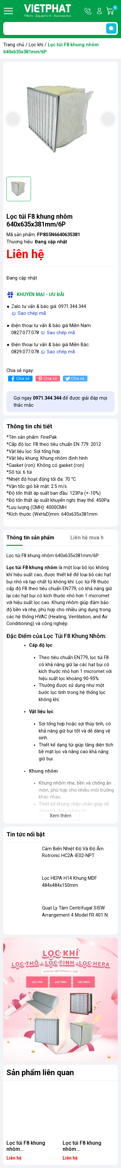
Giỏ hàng (115, 11)
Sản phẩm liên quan (40, 1072)
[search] (111, 28)
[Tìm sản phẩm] (60, 28)
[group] (60, 119)
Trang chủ (13, 45)
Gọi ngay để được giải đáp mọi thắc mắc (60, 401)
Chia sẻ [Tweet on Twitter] (74, 378)
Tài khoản (99, 11)
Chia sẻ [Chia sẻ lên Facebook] (19, 378)
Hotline (88, 11)
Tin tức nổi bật (25, 834)
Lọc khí (36, 45)
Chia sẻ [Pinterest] (47, 378)
